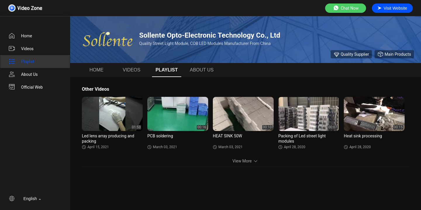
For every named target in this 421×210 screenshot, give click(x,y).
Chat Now (346, 8)
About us (23, 74)
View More (245, 161)
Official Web (25, 87)
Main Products (394, 54)
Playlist (21, 61)
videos (21, 48)
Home (20, 35)
